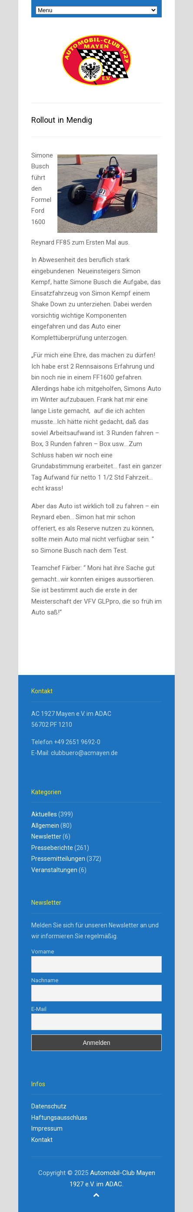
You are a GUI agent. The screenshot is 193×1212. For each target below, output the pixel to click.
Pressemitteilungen (58, 858)
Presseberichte (52, 847)
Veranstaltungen (54, 869)
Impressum (47, 1128)
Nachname (44, 980)
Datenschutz (49, 1106)
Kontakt (42, 1139)
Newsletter (46, 836)
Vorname (42, 951)
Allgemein (45, 825)
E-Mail (39, 1009)
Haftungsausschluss (59, 1117)
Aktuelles (44, 814)
